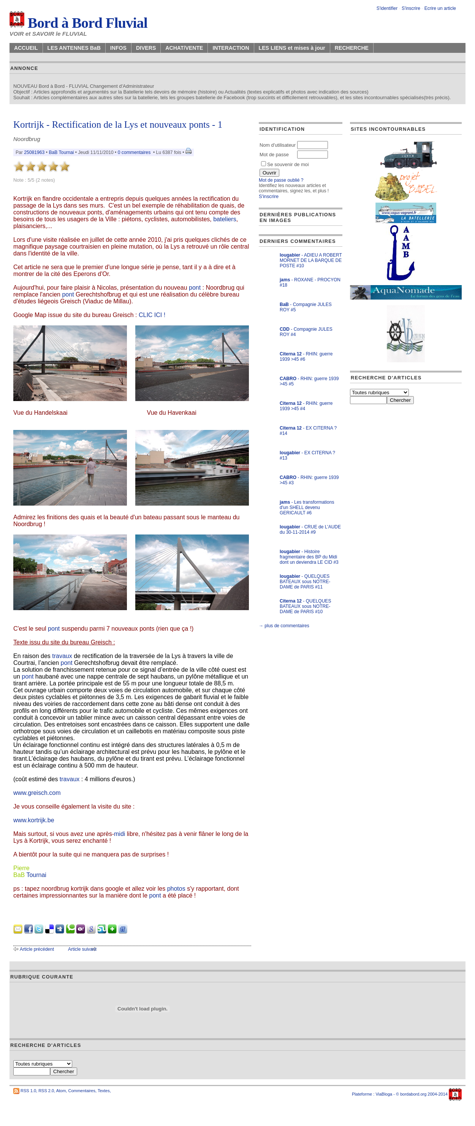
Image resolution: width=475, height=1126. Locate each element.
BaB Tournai (61, 152)
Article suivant (82, 949)
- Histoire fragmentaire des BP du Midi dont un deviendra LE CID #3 (309, 557)
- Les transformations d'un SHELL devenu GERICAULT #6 (307, 507)
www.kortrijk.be (33, 820)
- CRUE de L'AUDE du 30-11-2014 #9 (310, 529)
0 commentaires (135, 152)
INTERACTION (230, 48)
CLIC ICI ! (152, 315)
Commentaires (81, 1090)
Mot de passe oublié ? (281, 180)
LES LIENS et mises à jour (292, 48)
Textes (104, 1090)
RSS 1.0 (28, 1090)
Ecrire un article (440, 8)
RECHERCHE (352, 48)
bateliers (224, 219)
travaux (62, 656)
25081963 (34, 152)
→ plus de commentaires (284, 625)
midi (119, 834)
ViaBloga (383, 1094)
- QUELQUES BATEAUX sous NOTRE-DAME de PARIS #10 (305, 606)
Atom (61, 1090)
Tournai (36, 875)
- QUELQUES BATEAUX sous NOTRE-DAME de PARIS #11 (305, 582)
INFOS (118, 48)
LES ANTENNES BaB (74, 48)
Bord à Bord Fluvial (78, 23)
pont (195, 287)
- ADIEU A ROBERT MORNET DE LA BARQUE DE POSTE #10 (311, 260)
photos (176, 888)
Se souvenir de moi (285, 164)
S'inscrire (411, 8)
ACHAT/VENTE (184, 48)
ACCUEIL (26, 48)
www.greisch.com (36, 793)
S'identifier (387, 8)
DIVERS (146, 48)
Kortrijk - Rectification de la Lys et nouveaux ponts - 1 (117, 124)
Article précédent (37, 949)
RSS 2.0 (46, 1090)
